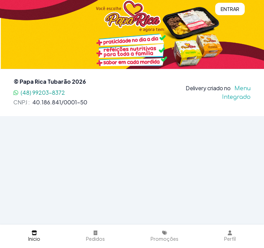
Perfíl (230, 236)
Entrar (230, 9)
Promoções (164, 236)
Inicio (34, 236)
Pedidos (95, 236)
